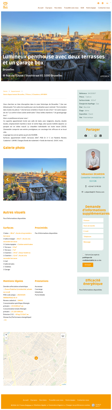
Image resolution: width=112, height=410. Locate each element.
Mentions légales (40, 405)
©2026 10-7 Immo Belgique (21, 405)
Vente (5, 91)
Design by (96, 405)
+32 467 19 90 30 (94, 186)
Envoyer (88, 265)
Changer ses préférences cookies (78, 405)
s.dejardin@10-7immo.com (94, 192)
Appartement (15, 91)
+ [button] (6, 335)
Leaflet (64, 384)
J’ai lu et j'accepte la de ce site (91, 257)
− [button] (6, 338)
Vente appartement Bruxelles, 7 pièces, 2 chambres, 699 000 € (25, 94)
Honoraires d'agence (56, 405)
